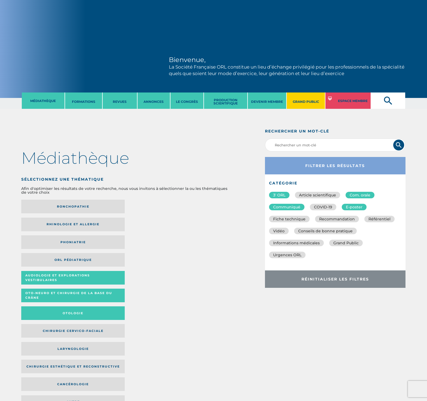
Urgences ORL (287, 254)
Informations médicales (296, 242)
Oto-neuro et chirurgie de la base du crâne (96, 226)
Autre (201, 247)
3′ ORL (279, 195)
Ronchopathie (45, 206)
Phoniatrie (149, 206)
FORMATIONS (83, 102)
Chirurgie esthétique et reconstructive (96, 247)
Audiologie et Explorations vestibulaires (41, 226)
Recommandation (337, 219)
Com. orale (360, 195)
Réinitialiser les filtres (335, 279)
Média (175, 284)
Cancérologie (149, 247)
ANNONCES (154, 102)
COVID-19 (323, 207)
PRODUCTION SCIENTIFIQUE (225, 101)
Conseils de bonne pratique (325, 231)
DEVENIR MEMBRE (267, 102)
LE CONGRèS (187, 102)
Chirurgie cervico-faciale (200, 226)
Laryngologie (45, 247)
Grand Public (346, 242)
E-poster (354, 207)
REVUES (120, 102)
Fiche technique (289, 219)
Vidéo (279, 231)
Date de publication (210, 284)
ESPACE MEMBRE (353, 101)
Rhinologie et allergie (93, 206)
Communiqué (286, 207)
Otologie (149, 226)
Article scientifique (317, 195)
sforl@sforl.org (104, 367)
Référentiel (379, 219)
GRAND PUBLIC (306, 102)
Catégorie (145, 284)
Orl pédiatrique (201, 206)
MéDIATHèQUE (43, 101)
